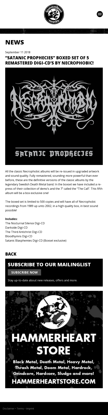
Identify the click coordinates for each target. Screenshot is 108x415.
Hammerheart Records (54, 14)
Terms (20, 408)
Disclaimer (8, 408)
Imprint (30, 408)
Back (10, 254)
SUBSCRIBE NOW (24, 272)
